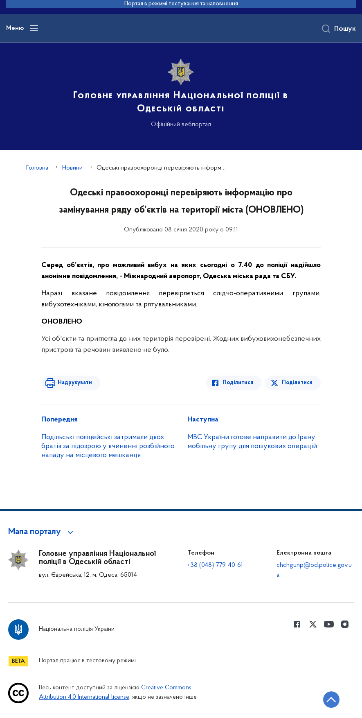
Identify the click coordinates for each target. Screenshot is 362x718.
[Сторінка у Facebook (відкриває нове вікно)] (297, 624)
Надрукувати (75, 383)
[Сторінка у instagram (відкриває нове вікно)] (345, 624)
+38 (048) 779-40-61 (215, 565)
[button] (42, 532)
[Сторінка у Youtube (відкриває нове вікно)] (329, 624)
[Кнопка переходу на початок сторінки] (331, 699)
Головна (37, 168)
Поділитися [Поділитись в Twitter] (297, 383)
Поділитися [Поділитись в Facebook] (238, 383)
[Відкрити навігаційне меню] (34, 28)
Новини (72, 168)
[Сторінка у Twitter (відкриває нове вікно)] (313, 624)
